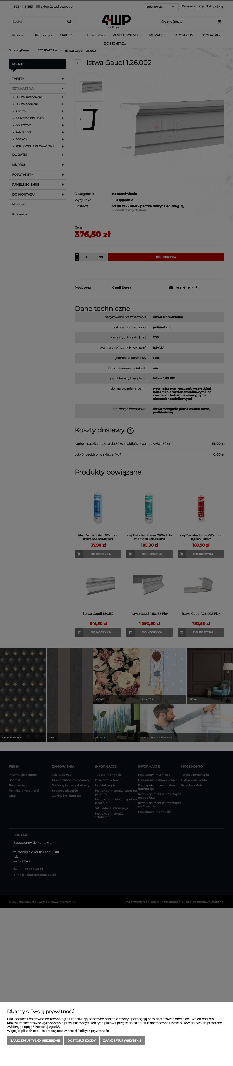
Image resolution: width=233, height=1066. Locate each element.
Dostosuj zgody (81, 1040)
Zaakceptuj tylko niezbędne (35, 1040)
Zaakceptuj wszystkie (122, 1040)
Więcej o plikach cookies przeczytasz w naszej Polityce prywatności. (58, 1031)
